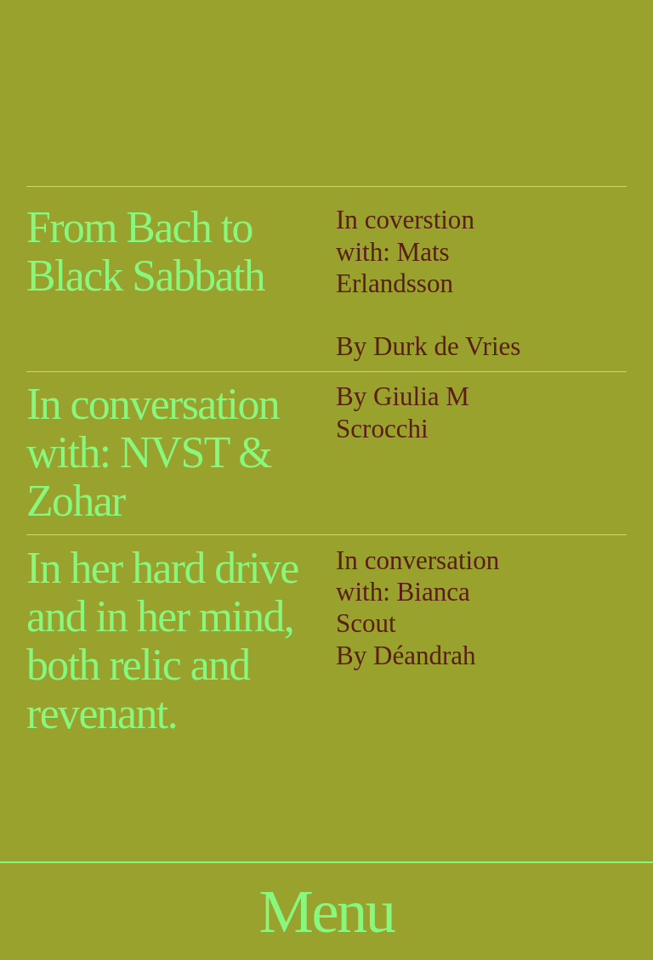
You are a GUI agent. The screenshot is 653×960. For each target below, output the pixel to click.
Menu (327, 911)
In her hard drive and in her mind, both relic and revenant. (162, 641)
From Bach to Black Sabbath (145, 252)
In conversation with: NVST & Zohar (152, 453)
